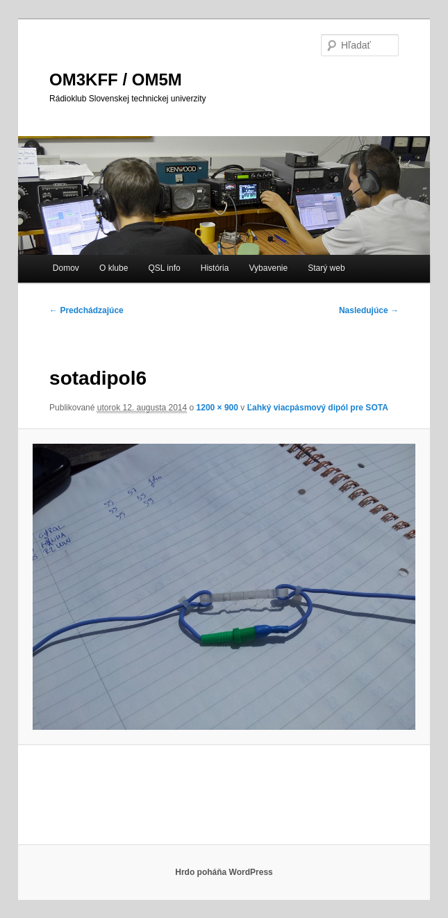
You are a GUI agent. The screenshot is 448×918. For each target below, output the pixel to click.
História (215, 268)
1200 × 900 (217, 407)
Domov (66, 268)
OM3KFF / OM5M (115, 79)
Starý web (326, 268)
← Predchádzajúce (86, 310)
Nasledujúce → (369, 310)
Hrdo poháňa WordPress (223, 872)
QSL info (164, 268)
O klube (113, 268)
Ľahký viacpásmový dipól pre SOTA (317, 407)
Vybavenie (268, 268)
